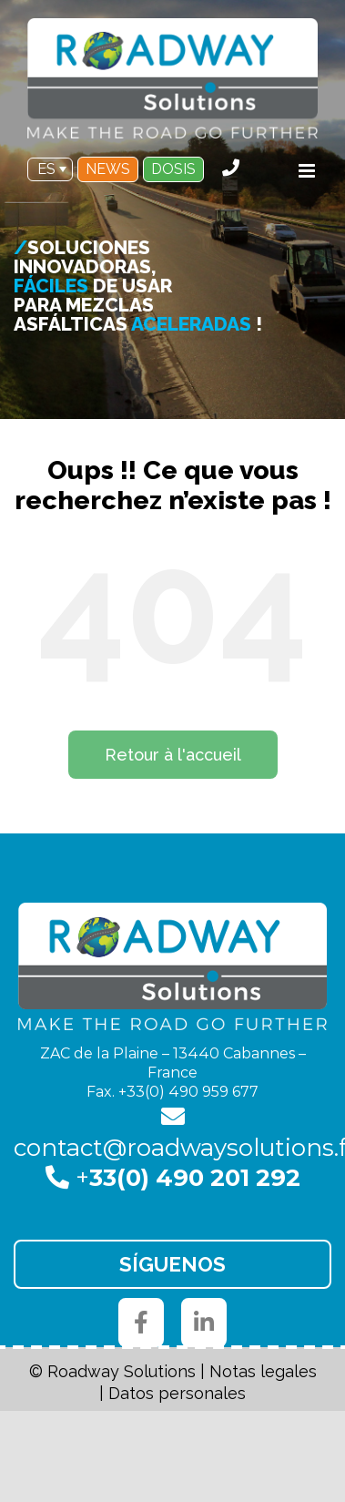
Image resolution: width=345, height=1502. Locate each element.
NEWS (108, 169)
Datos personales (177, 1393)
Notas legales (263, 1371)
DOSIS (173, 169)
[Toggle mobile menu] (308, 170)
